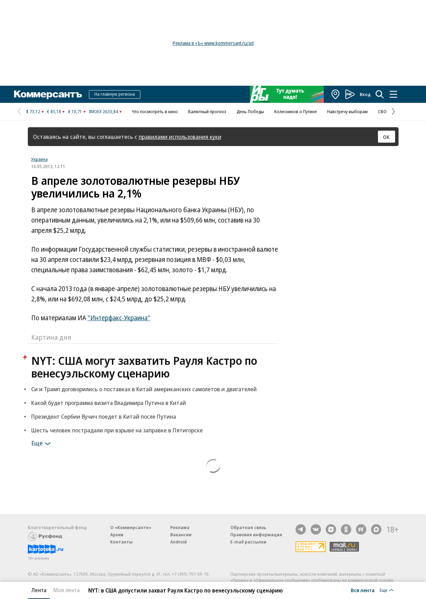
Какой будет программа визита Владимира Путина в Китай (108, 403)
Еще (42, 444)
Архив (116, 534)
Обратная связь (248, 527)
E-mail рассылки (248, 542)
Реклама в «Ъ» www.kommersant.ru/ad (213, 43)
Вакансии (181, 534)
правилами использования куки (180, 137)
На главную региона (114, 94)
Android (178, 542)
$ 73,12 (33, 111)
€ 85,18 (54, 111)
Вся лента (363, 590)
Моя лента (66, 590)
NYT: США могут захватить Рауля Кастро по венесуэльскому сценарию (144, 367)
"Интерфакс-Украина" (119, 317)
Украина (39, 159)
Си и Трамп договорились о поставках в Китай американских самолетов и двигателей (144, 389)
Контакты (121, 542)
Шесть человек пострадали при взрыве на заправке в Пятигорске (117, 430)
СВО (382, 111)
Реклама (179, 527)
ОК (386, 136)
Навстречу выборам (347, 111)
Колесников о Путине (295, 111)
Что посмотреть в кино (155, 111)
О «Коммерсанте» (130, 527)
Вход (365, 94)
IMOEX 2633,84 (103, 111)
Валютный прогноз (207, 111)
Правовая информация (256, 534)
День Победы (250, 111)
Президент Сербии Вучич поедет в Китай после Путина (103, 416)
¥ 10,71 (75, 111)
